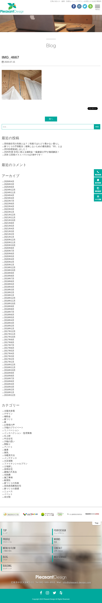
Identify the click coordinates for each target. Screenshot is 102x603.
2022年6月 (9, 203)
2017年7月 (9, 345)
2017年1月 (9, 362)
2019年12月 (9, 267)
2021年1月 (9, 237)
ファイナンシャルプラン (15, 463)
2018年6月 (9, 315)
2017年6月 (9, 348)
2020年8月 (9, 248)
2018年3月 (9, 323)
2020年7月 (9, 251)
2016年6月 (9, 381)
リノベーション (11, 430)
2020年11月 (9, 242)
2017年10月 (9, 337)
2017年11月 (9, 334)
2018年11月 (9, 301)
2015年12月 (9, 395)
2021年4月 (9, 228)
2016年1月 (9, 392)
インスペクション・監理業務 (18, 433)
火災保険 (8, 461)
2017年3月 (9, 356)
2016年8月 (9, 376)
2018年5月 (9, 317)
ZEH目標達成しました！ (15, 149)
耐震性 (7, 480)
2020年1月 (9, 265)
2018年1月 (9, 328)
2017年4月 (9, 353)
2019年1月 (9, 295)
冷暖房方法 (9, 455)
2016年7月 (9, 378)
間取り (7, 444)
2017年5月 (9, 351)
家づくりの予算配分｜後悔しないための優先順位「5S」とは (33, 146)
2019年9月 (9, 273)
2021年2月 (9, 234)
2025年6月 (9, 187)
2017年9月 (9, 340)
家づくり (8, 419)
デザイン (8, 414)
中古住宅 (8, 439)
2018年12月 (9, 298)
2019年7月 (9, 278)
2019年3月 (9, 290)
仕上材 (7, 436)
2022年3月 (9, 209)
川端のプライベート (13, 427)
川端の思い (9, 441)
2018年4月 (9, 320)
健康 (6, 450)
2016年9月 (9, 373)
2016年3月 (9, 387)
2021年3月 (9, 231)
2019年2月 (9, 292)
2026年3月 (9, 184)
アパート (8, 447)
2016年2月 (9, 389)
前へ (51, 119)
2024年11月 (9, 192)
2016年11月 (9, 367)
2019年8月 (9, 276)
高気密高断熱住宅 (12, 486)
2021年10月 (9, 220)
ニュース (8, 491)
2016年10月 (9, 370)
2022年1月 (9, 212)
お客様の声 (9, 425)
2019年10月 (9, 270)
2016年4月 (9, 384)
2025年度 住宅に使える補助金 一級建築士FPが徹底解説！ (32, 152)
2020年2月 (9, 262)
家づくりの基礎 (11, 488)
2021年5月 (9, 226)
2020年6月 (9, 253)
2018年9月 (9, 306)
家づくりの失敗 (11, 483)
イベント (8, 494)
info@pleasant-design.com (77, 582)
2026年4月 (9, 181)
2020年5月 (9, 256)
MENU (97, 7)
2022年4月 (9, 206)
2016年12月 (9, 364)
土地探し (8, 466)
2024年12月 (9, 190)
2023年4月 (9, 198)
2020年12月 (9, 240)
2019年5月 (9, 284)
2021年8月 (9, 223)
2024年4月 (9, 195)
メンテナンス (10, 458)
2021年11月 (9, 217)
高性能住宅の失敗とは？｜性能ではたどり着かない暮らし (31, 143)
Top (96, 523)
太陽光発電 (9, 411)
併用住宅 (8, 469)
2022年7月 (9, 201)
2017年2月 (9, 359)
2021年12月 (9, 215)
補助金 (7, 416)
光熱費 (7, 475)
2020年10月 (9, 245)
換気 (6, 452)
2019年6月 (9, 281)
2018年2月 (9, 326)
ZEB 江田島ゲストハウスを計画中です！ (23, 155)
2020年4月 (9, 259)
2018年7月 (9, 312)
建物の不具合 (10, 472)
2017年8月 (9, 342)
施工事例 (8, 477)
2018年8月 (9, 309)
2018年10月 (9, 303)
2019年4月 (9, 287)
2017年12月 (9, 331)
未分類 (7, 497)
